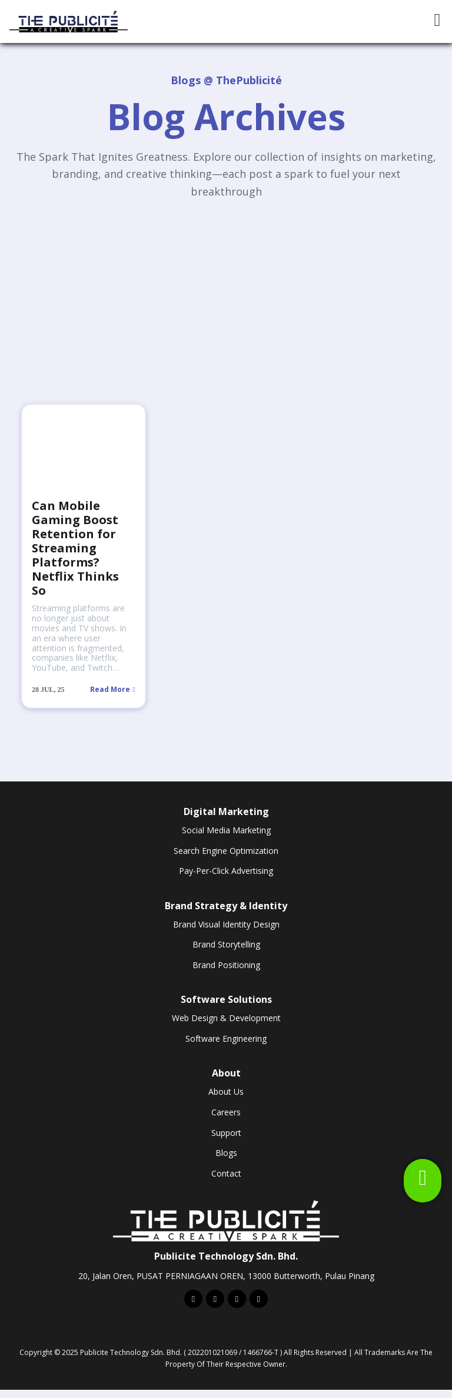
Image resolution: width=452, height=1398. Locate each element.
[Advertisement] (226, 296)
